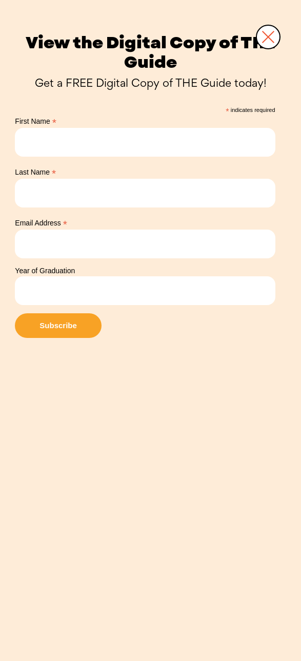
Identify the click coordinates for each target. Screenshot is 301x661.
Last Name (35, 172)
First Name (35, 121)
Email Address (41, 223)
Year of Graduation (45, 271)
